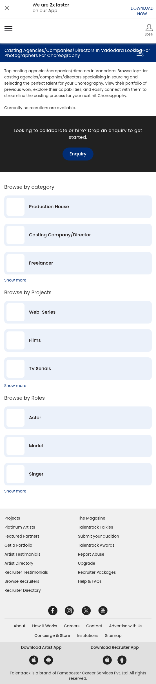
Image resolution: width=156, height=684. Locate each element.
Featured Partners (22, 536)
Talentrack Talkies (95, 527)
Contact (94, 626)
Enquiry (78, 154)
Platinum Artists (20, 527)
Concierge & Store (52, 635)
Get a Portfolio (18, 545)
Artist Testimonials (22, 554)
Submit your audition (98, 536)
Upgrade (86, 563)
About (19, 626)
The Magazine (91, 518)
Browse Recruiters (22, 581)
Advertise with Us (125, 626)
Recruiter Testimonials (26, 572)
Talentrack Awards (96, 545)
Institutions (87, 635)
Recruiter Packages (97, 572)
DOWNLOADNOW (142, 11)
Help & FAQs (90, 581)
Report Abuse (91, 554)
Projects (12, 518)
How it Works (44, 626)
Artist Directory (19, 563)
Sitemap (113, 635)
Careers (71, 626)
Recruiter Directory (23, 590)
